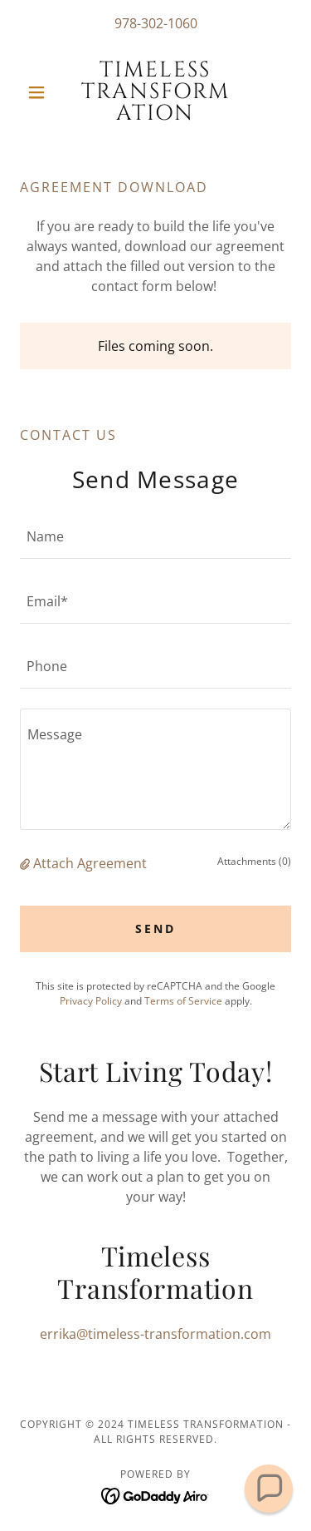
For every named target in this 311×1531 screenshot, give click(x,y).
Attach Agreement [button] (90, 863)
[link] (155, 92)
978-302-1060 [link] (155, 23)
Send (155, 928)
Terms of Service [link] (183, 1001)
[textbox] (155, 536)
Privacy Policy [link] (91, 1001)
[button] (40, 92)
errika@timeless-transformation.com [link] (155, 1334)
